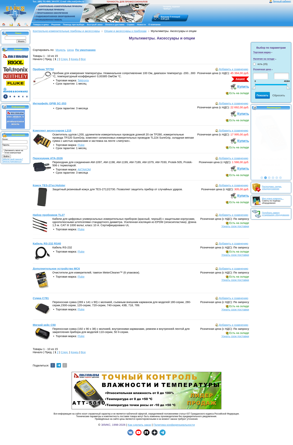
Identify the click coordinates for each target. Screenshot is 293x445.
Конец (75, 59)
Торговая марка (262, 52)
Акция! (240, 78)
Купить (243, 86)
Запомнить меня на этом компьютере (13, 151)
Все (83, 59)
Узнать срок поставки (235, 226)
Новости (141, 24)
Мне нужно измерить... (273, 198)
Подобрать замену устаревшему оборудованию (275, 214)
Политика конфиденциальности (174, 424)
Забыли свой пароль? (12, 159)
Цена (70, 49)
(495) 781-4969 (44, 2)
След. (64, 59)
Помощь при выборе (73, 24)
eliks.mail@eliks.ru (75, 2)
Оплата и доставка (114, 24)
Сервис (130, 24)
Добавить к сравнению (233, 69)
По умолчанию (85, 49)
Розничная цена (262, 69)
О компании (154, 24)
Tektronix (83, 80)
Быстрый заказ (95, 24)
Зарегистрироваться (12, 161)
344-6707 (55, 2)
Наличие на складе (263, 59)
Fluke (81, 144)
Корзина (165, 17)
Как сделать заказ (139, 424)
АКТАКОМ (84, 169)
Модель (61, 49)
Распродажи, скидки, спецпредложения (272, 187)
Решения (55, 24)
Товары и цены (41, 24)
